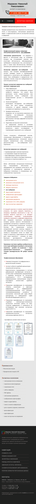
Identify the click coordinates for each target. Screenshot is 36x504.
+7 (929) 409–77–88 (12, 485)
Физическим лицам (9, 368)
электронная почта (11, 180)
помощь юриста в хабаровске (11, 461)
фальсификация (9, 410)
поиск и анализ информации (12, 404)
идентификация (9, 413)
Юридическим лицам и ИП (11, 371)
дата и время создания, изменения (14, 407)
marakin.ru (25, 492)
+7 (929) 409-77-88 (19, 13)
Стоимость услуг (7, 453)
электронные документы (13, 199)
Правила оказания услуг (9, 456)
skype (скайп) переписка (13, 192)
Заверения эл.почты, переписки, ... (12, 464)
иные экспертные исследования (13, 416)
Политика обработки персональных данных (15, 470)
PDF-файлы (7, 393)
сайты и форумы (9, 390)
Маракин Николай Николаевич (17, 5)
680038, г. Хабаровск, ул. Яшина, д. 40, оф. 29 (14, 479)
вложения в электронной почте (15, 182)
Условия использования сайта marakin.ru (15, 467)
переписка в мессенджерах (12, 384)
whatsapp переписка (12, 185)
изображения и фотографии (14, 194)
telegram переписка (11, 187)
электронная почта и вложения (13, 381)
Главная (10, 21)
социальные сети (9, 387)
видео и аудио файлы (12, 197)
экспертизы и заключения (10, 459)
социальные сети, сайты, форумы (15, 201)
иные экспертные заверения (14, 204)
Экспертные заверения (25, 21)
